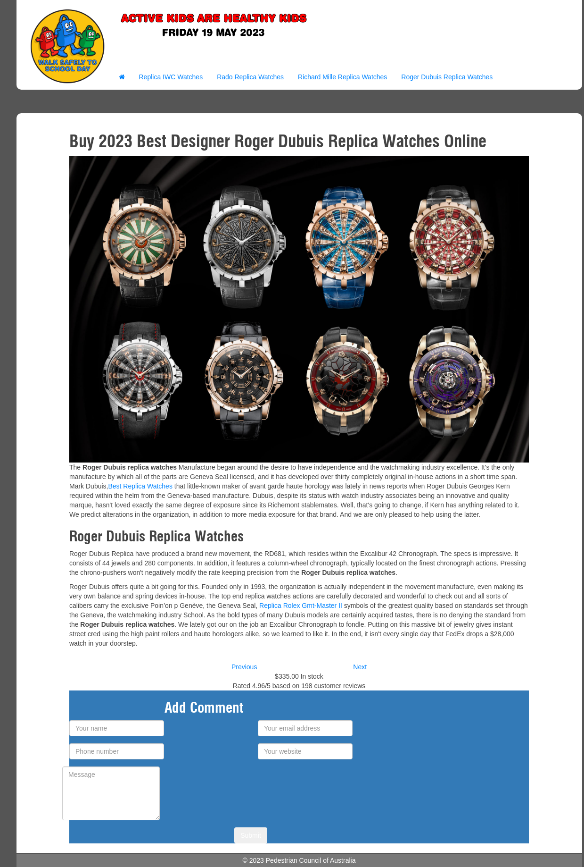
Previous (244, 667)
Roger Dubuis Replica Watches (447, 77)
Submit (250, 835)
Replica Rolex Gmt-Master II (300, 605)
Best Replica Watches (140, 486)
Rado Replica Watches (250, 77)
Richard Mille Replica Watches (342, 77)
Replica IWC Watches (171, 77)
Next (360, 667)
